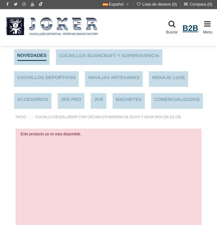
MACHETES (129, 99)
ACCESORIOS (32, 99)
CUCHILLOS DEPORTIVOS (46, 77)
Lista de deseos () (157, 4)
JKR (98, 99)
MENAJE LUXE (168, 77)
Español (116, 4)
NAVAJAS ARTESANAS (114, 77)
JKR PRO (71, 99)
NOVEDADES (31, 55)
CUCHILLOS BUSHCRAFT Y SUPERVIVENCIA (109, 55)
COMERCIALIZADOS (177, 99)
